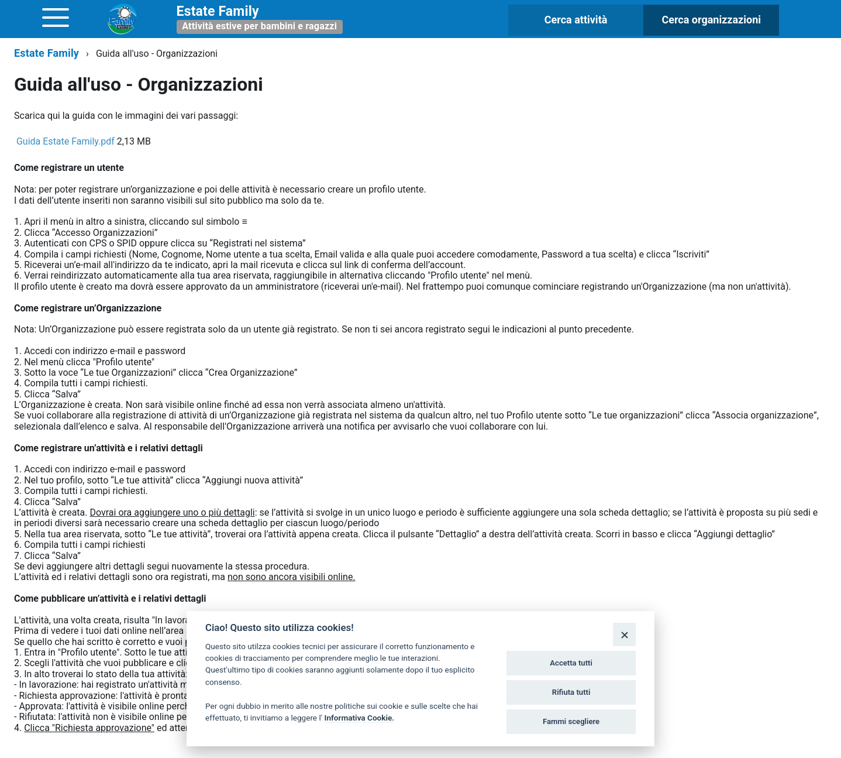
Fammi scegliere (571, 721)
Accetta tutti (571, 662)
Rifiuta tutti (571, 692)
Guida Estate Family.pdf (65, 141)
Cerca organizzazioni (711, 19)
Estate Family (46, 53)
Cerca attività (576, 19)
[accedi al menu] (55, 17)
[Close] (624, 634)
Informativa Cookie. (360, 717)
